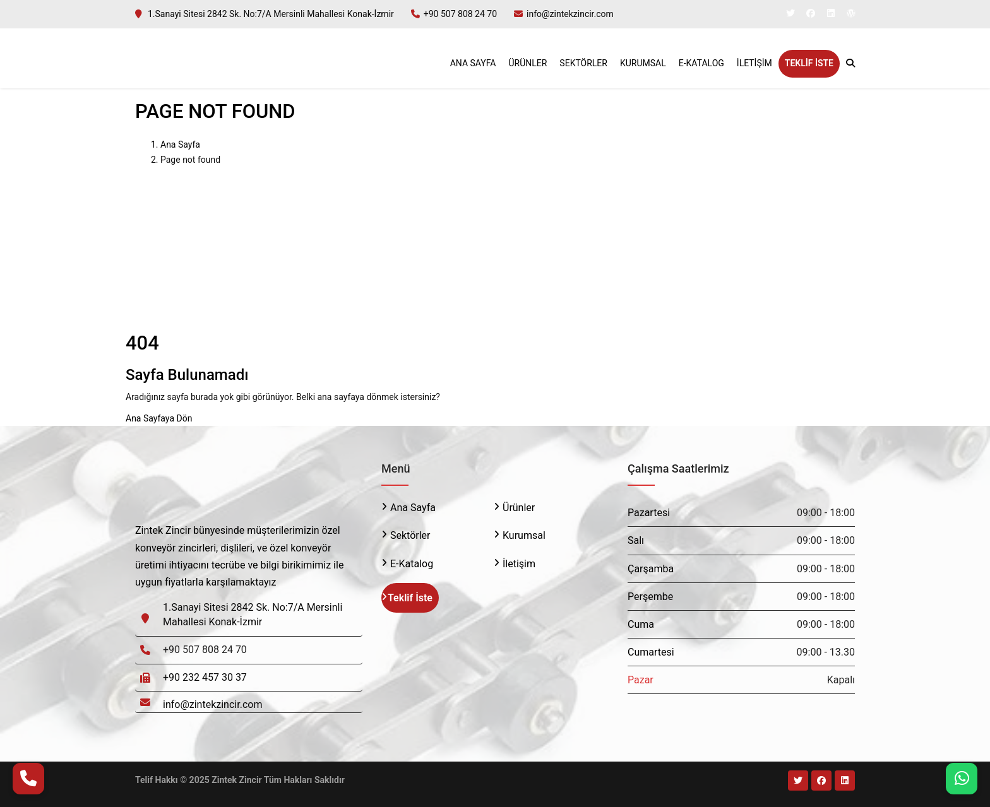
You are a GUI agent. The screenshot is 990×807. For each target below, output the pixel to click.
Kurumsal (643, 63)
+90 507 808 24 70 (460, 14)
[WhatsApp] (961, 778)
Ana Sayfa (473, 63)
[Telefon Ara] (28, 778)
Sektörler (583, 63)
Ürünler (527, 63)
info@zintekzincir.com (570, 14)
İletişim (754, 63)
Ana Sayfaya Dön (159, 418)
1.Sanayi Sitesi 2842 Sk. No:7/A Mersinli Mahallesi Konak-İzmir (271, 14)
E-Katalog (701, 63)
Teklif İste (809, 63)
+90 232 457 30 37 (205, 677)
